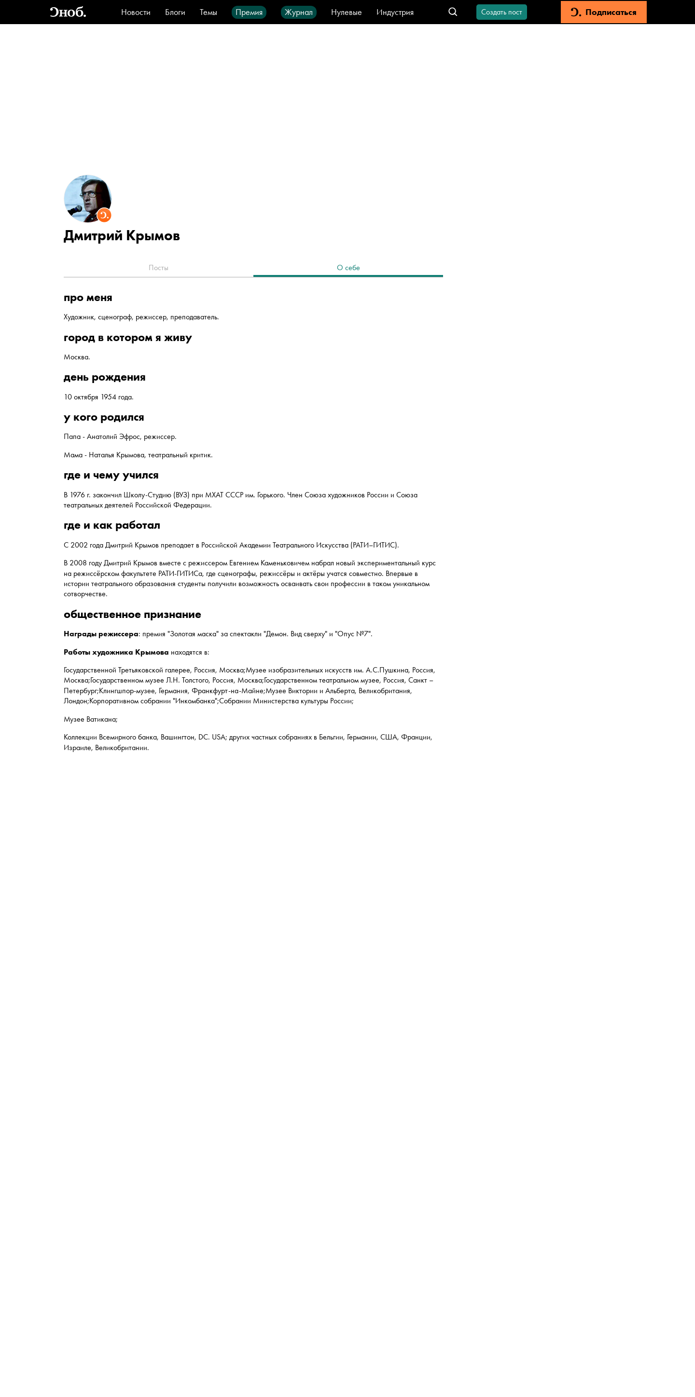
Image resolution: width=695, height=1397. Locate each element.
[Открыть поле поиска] (453, 12)
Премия (249, 11)
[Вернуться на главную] (68, 12)
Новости (136, 11)
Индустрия (395, 11)
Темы (208, 11)
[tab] (158, 268)
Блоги (175, 11)
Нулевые (346, 11)
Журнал (299, 11)
